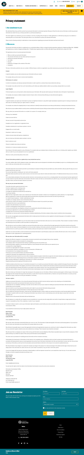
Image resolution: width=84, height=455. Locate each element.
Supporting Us (44, 6)
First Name (45, 391)
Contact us (62, 6)
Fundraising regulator (60, 434)
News (56, 6)
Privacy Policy (60, 432)
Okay (75, 452)
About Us (11, 6)
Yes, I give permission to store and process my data (54, 408)
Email (44, 396)
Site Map (60, 437)
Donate (51, 6)
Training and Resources (31, 6)
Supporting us (60, 427)
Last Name (64, 391)
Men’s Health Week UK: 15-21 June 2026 (70, 11)
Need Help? (70, 6)
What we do (19, 6)
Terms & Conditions (60, 429)
